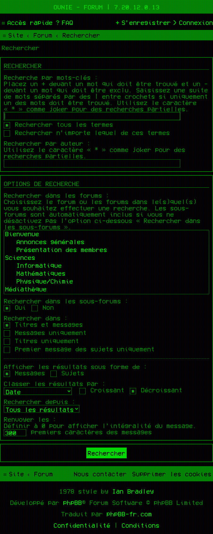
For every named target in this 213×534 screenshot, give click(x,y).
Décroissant (156, 390)
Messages (24, 373)
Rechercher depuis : (40, 401)
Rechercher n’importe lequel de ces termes (87, 132)
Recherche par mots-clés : (51, 77)
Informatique (106, 266)
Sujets (67, 373)
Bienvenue (106, 234)
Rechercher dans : (36, 318)
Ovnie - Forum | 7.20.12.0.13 (106, 7)
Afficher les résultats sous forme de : (75, 366)
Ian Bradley (133, 491)
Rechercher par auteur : (47, 143)
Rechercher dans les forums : (57, 195)
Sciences (106, 258)
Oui (15, 307)
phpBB (72, 502)
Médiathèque (106, 290)
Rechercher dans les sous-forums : (66, 301)
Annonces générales (106, 242)
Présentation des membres (106, 250)
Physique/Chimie (106, 282)
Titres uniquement (41, 340)
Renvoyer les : (30, 419)
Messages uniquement (45, 332)
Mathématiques (106, 274)
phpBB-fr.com (129, 514)
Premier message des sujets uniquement (79, 349)
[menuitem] (63, 22)
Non (43, 307)
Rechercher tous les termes (58, 124)
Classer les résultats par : (55, 383)
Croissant (101, 390)
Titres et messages (43, 324)
